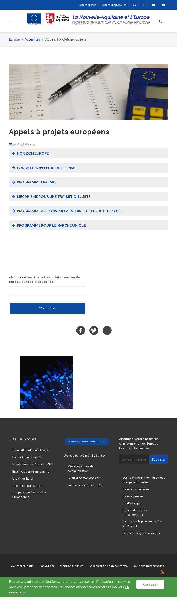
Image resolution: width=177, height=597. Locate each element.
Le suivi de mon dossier (83, 478)
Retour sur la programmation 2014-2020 (142, 523)
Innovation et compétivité (30, 450)
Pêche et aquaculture (27, 485)
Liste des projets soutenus (141, 533)
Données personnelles (148, 566)
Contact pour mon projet (87, 441)
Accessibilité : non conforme (108, 566)
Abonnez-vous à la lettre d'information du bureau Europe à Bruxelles (44, 279)
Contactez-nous (22, 566)
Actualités (32, 39)
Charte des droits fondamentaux (135, 512)
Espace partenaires (136, 489)
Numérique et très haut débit (32, 464)
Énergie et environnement (30, 471)
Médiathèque (132, 503)
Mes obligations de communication (81, 468)
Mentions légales (72, 566)
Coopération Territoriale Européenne (29, 494)
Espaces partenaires (114, 4)
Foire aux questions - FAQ (85, 485)
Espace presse (87, 4)
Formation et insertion (27, 457)
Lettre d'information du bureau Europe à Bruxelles (144, 479)
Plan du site (47, 566)
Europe (14, 39)
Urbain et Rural (22, 478)
